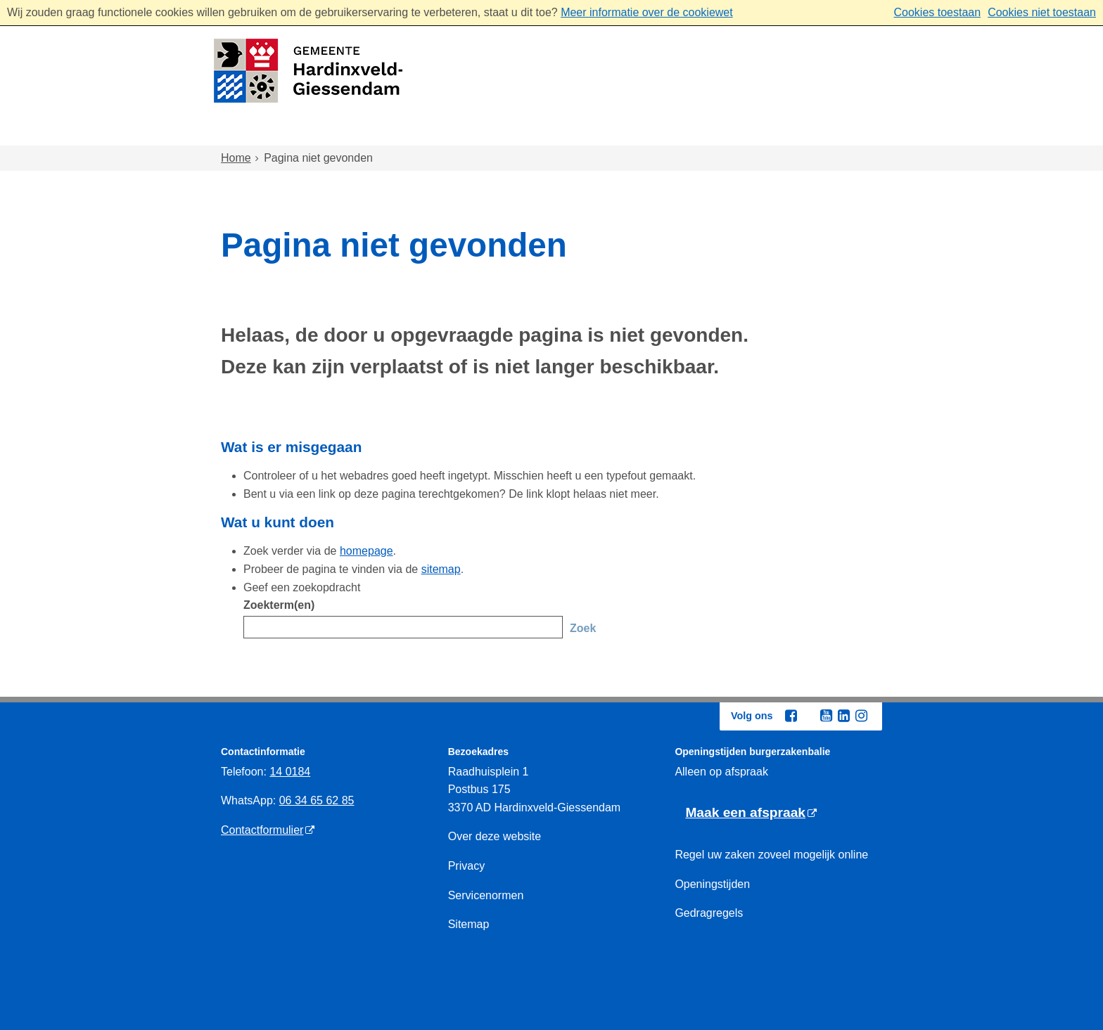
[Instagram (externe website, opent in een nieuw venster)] (861, 715)
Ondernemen (720, 132)
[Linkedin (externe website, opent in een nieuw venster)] (843, 715)
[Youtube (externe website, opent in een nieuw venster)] (826, 715)
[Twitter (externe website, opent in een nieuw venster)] (808, 716)
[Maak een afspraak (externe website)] (751, 813)
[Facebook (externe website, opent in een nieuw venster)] (790, 715)
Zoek (583, 628)
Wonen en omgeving (362, 132)
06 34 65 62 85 (317, 800)
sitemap (441, 569)
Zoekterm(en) (278, 605)
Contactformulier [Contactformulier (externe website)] (262, 830)
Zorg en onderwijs (513, 132)
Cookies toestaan (937, 12)
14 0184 (289, 772)
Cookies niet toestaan (1042, 12)
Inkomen (625, 132)
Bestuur (813, 132)
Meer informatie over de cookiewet (647, 12)
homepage (366, 551)
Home (251, 132)
